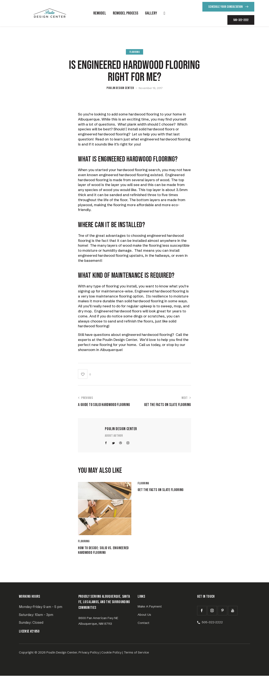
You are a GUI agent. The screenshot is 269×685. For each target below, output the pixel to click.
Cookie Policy (111, 662)
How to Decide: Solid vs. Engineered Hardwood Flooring (99, 555)
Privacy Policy (89, 662)
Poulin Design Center (121, 429)
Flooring (134, 52)
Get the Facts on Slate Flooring (158, 494)
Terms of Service (136, 662)
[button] (84, 374)
